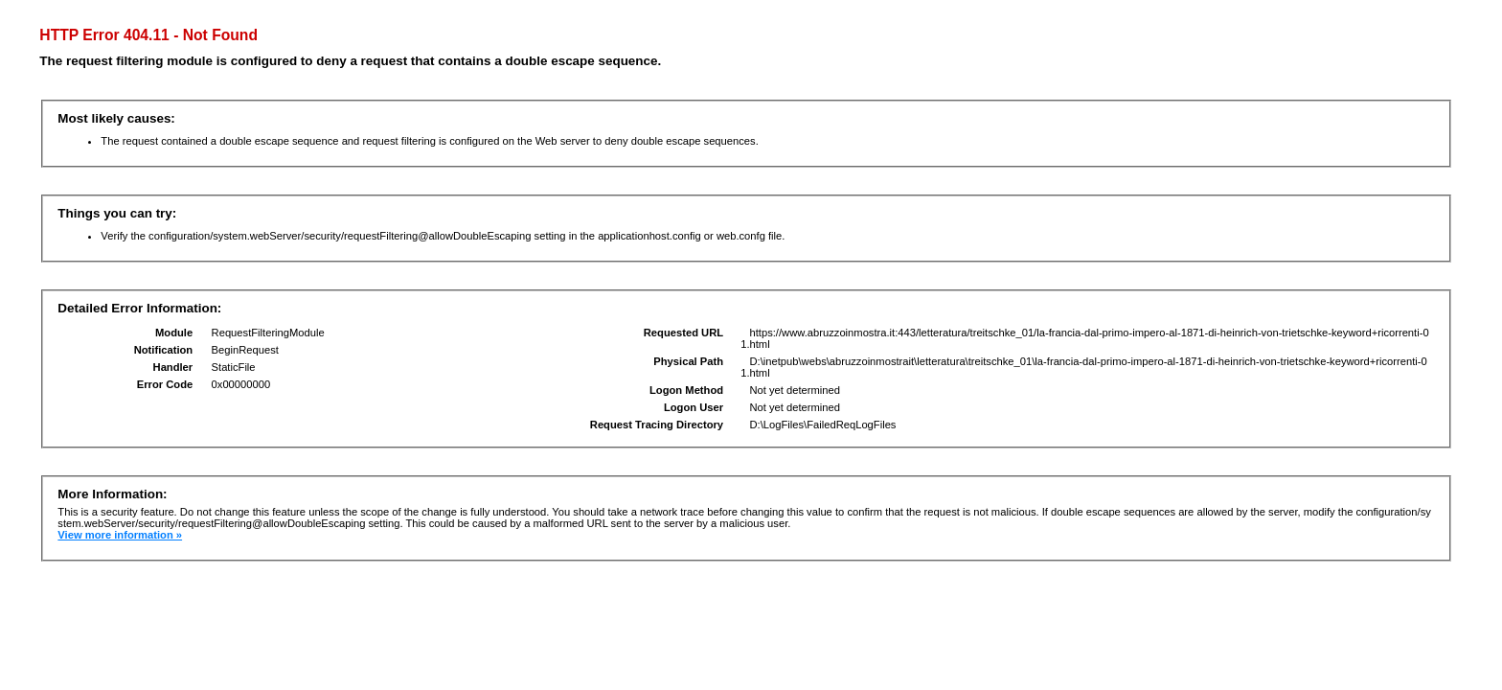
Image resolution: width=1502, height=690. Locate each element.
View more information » (119, 534)
